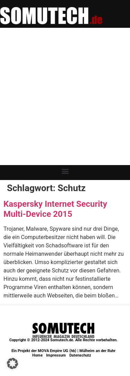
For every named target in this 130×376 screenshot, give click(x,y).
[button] (65, 171)
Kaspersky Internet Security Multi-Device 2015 (55, 209)
